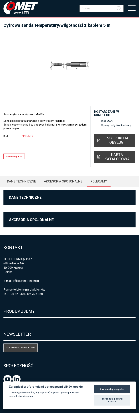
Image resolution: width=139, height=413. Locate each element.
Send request (14, 156)
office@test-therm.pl (26, 281)
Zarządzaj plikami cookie (112, 400)
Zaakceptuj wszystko (112, 389)
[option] (69, 65)
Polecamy (98, 181)
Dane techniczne (21, 181)
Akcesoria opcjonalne (63, 181)
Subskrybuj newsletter (20, 347)
